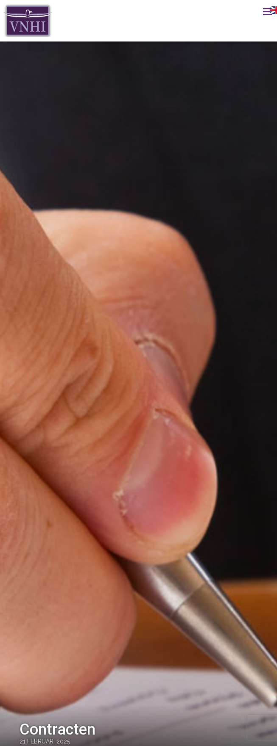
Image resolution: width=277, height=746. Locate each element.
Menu (258, 11)
